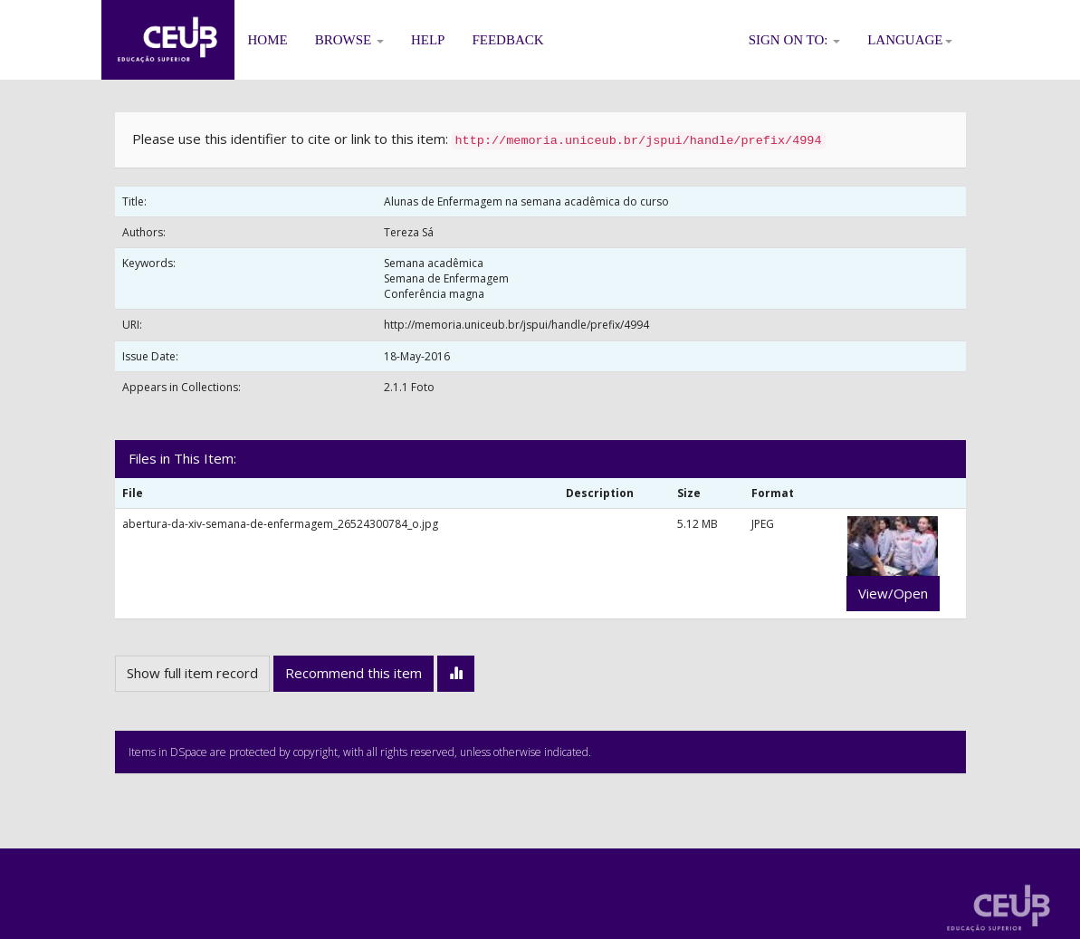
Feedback (507, 40)
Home (268, 40)
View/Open (893, 593)
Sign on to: (795, 40)
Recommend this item (353, 673)
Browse (349, 40)
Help (428, 40)
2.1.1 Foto (409, 387)
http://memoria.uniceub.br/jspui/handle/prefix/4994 (516, 324)
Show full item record (192, 673)
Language (909, 40)
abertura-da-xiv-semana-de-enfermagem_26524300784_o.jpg (280, 524)
